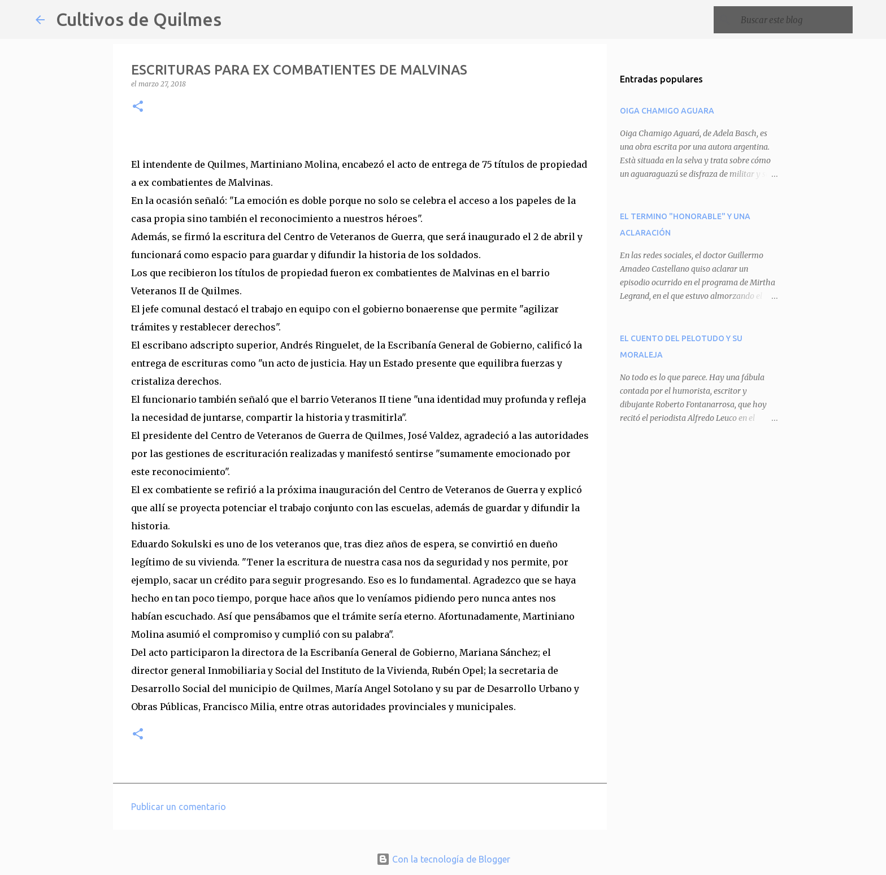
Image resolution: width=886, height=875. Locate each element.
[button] (138, 107)
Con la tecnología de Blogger (443, 859)
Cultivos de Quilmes (139, 19)
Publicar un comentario (178, 807)
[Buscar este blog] (793, 19)
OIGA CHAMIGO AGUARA (667, 110)
